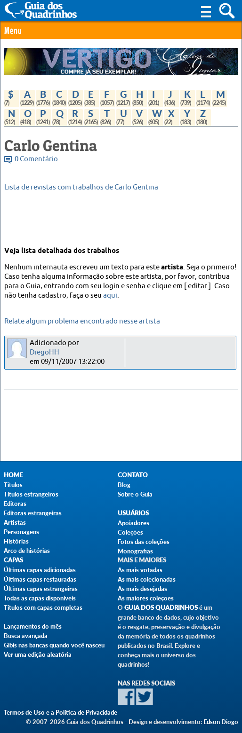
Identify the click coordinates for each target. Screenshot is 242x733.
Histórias (16, 541)
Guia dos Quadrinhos (161, 607)
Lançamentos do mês (33, 626)
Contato (133, 475)
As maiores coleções (146, 598)
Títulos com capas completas (43, 607)
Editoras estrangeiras (33, 513)
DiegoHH (44, 352)
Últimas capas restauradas (40, 579)
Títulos (13, 485)
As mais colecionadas (147, 579)
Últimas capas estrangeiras (41, 588)
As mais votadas (140, 570)
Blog (124, 485)
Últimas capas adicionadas (40, 570)
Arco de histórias (27, 550)
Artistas (15, 522)
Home (13, 475)
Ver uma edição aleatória (38, 654)
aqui (110, 295)
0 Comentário (36, 159)
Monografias (135, 551)
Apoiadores (133, 523)
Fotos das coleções (143, 541)
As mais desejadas (142, 588)
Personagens (21, 532)
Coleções (130, 532)
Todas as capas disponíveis (40, 598)
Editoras (15, 503)
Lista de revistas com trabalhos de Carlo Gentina (81, 187)
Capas (13, 560)
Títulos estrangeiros (31, 494)
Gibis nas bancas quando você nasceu (54, 645)
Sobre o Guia (135, 494)
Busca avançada (26, 635)
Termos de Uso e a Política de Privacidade (60, 712)
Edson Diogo (220, 721)
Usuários (133, 513)
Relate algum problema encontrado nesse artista (82, 321)
